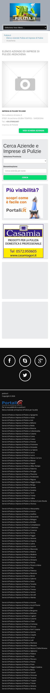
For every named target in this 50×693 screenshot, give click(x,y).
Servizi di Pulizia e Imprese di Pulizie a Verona (19, 688)
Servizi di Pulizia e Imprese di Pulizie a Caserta (19, 618)
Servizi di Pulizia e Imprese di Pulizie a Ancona (19, 602)
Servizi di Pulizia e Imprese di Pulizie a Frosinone (20, 444)
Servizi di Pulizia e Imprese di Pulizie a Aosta (18, 417)
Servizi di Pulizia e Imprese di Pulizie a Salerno (19, 579)
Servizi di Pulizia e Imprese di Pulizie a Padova (19, 653)
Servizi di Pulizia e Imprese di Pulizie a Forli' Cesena (21, 629)
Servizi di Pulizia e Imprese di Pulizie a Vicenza (19, 504)
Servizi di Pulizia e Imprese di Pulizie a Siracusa (19, 675)
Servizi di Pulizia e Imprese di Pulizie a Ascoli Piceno (21, 605)
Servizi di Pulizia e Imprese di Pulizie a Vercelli (19, 595)
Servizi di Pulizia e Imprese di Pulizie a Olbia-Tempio (21, 466)
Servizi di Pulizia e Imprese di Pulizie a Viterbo (19, 597)
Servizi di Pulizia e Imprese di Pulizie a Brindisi (19, 522)
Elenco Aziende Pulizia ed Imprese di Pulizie (24, 38)
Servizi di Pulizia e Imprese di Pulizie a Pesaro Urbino (21, 565)
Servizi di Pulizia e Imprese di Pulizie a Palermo (19, 469)
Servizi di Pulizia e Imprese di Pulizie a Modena (19, 554)
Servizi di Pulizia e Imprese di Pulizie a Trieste (19, 683)
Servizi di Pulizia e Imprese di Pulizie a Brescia (19, 428)
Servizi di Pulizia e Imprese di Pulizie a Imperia (19, 541)
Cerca (25, 177)
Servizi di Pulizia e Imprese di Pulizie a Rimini (18, 576)
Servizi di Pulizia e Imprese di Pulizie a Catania (19, 434)
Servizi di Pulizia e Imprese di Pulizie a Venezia (19, 686)
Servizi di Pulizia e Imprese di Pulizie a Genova (19, 538)
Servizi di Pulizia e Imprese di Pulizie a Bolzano (19, 613)
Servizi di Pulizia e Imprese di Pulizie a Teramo (19, 678)
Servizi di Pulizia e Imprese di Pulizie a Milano (18, 460)
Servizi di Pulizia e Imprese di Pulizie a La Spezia (19, 450)
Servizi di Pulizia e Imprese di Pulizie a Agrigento (20, 415)
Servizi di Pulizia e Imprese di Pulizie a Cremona (19, 624)
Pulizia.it (7, 35)
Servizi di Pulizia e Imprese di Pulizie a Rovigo (18, 485)
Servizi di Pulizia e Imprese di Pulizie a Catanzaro (20, 527)
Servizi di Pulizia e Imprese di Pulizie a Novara (19, 557)
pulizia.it (5, 393)
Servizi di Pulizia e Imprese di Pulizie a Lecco (18, 452)
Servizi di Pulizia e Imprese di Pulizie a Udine (18, 498)
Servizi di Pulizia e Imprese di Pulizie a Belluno (19, 423)
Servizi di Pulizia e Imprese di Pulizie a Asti (17, 420)
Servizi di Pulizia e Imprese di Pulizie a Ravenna (19, 573)
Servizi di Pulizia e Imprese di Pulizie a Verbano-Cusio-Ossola (24, 501)
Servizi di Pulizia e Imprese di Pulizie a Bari (17, 608)
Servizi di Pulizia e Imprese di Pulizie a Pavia (18, 656)
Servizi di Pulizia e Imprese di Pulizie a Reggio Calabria (22, 667)
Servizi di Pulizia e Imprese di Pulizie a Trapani (19, 680)
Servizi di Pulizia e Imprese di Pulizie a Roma (18, 670)
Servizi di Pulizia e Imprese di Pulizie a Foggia (18, 535)
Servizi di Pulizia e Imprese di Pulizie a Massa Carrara (22, 458)
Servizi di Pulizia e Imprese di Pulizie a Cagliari (19, 616)
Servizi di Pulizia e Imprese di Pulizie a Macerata (20, 549)
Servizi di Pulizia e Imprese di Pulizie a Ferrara (19, 627)
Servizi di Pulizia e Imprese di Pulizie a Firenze (19, 442)
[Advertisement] (23, 280)
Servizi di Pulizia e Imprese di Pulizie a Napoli (18, 463)
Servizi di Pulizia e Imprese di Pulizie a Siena (18, 581)
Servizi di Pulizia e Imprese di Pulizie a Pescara (19, 659)
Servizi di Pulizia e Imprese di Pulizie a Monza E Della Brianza (24, 648)
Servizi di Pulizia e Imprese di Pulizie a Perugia (19, 471)
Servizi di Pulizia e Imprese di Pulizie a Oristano (19, 560)
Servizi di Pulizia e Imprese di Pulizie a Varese (19, 592)
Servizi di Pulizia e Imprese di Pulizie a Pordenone (20, 477)
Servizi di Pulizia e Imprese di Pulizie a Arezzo (19, 511)
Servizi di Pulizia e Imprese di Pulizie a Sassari (19, 672)
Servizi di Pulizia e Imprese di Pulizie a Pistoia (18, 662)
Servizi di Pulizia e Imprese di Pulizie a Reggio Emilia (21, 482)
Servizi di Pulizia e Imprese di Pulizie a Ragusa (19, 479)
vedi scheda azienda (33, 130)
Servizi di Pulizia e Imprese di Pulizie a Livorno (19, 546)
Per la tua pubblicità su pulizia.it (13, 407)
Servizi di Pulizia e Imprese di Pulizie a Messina (19, 645)
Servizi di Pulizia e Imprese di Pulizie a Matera (19, 552)
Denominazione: (10, 166)
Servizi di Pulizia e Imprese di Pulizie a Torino (18, 587)
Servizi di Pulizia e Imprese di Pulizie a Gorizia (19, 632)
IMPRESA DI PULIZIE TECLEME (14, 111)
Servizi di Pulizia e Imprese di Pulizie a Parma (18, 562)
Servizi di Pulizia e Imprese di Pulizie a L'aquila (19, 635)
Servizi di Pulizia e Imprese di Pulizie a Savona (19, 487)
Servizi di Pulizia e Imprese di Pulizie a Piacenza (19, 474)
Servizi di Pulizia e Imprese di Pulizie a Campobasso (21, 525)
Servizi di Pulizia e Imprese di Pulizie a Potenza (19, 570)
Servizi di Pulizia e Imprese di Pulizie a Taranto (19, 584)
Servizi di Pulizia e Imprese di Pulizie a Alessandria (20, 509)
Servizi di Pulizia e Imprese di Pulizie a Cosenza (19, 530)
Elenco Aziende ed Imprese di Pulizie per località (20, 410)
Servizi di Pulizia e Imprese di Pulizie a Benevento (20, 517)
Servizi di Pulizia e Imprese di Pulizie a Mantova (19, 643)
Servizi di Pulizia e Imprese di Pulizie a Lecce (18, 637)
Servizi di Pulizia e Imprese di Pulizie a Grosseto (19, 447)
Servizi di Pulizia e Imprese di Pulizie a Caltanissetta (21, 431)
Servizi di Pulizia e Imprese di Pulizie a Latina (18, 543)
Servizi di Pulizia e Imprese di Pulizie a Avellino (19, 514)
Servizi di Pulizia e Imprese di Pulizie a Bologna (19, 519)
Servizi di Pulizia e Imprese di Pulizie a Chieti (18, 621)
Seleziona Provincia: (12, 156)
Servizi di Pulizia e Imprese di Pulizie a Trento (18, 495)
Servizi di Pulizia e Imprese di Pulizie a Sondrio (19, 490)
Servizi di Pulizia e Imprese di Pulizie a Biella (18, 425)
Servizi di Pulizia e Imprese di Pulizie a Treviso (19, 589)
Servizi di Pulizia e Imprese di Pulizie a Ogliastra (19, 651)
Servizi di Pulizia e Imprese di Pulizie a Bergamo (19, 610)
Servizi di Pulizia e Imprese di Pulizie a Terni (18, 493)
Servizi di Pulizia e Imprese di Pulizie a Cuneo (18, 439)
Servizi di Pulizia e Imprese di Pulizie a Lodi (17, 640)
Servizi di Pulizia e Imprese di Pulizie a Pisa (17, 568)
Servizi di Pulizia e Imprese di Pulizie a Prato (18, 664)
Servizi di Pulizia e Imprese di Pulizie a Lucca (18, 455)
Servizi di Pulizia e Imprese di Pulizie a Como (18, 436)
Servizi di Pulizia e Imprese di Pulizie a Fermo (18, 533)
